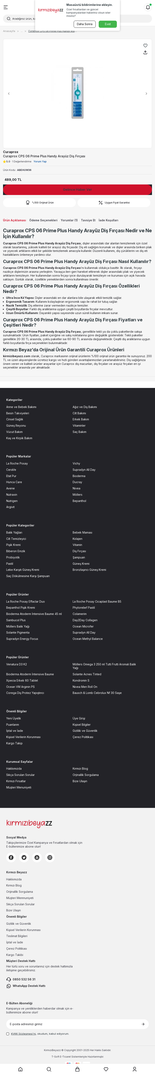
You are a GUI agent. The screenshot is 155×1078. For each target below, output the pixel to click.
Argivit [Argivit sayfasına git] (10, 507)
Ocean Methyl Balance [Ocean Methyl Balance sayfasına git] (88, 638)
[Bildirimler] (148, 7)
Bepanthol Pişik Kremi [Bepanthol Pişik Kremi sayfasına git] (20, 607)
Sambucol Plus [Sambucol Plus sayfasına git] (16, 620)
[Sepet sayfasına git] (77, 1069)
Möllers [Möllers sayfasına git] (77, 494)
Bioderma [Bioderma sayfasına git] (79, 476)
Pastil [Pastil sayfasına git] (9, 563)
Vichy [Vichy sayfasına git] (76, 463)
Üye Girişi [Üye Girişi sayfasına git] (79, 718)
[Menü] (5, 7)
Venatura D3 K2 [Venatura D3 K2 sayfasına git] (16, 664)
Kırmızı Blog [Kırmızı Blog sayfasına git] (80, 768)
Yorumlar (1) (69, 220)
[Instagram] (50, 857)
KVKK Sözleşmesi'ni (23, 1033)
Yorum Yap (40, 161)
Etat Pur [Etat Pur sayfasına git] (11, 476)
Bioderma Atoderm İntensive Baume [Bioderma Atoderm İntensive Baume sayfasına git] (30, 674)
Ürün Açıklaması (14, 220)
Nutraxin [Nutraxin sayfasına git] (11, 494)
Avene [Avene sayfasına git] (10, 488)
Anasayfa (9, 31)
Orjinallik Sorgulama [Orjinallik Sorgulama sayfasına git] (86, 775)
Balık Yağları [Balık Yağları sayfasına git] (14, 532)
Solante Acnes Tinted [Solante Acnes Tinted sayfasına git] (87, 674)
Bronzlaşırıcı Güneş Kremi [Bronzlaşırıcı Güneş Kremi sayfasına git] (89, 569)
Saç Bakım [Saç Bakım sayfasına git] (79, 432)
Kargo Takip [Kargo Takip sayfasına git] (14, 743)
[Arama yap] (48, 1069)
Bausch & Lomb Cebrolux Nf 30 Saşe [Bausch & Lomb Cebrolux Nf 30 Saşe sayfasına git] (97, 693)
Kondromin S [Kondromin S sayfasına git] (81, 680)
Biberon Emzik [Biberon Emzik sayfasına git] (15, 551)
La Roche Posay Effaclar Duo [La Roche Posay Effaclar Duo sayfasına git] (25, 601)
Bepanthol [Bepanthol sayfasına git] (79, 501)
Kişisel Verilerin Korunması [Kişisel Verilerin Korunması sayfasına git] (23, 737)
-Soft (55, 1056)
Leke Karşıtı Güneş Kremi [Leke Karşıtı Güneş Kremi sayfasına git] (22, 569)
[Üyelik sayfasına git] (134, 1069)
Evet (108, 24)
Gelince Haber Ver (77, 189)
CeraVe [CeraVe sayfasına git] (11, 469)
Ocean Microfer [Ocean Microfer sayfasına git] (83, 626)
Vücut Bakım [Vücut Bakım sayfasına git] (14, 432)
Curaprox (10, 152)
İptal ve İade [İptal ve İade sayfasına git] (14, 730)
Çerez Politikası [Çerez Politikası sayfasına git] (83, 737)
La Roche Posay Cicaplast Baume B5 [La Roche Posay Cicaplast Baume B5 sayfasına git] (97, 601)
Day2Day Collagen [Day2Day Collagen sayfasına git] (85, 620)
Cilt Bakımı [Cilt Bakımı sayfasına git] (79, 413)
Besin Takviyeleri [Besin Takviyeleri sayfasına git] (17, 413)
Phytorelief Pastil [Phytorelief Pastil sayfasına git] (84, 607)
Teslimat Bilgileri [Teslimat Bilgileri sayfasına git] (16, 936)
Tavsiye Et (88, 220)
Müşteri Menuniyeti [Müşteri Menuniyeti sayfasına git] (18, 787)
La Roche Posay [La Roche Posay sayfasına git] (17, 463)
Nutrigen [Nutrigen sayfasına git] (12, 501)
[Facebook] (11, 857)
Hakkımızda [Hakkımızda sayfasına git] (14, 768)
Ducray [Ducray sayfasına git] (77, 482)
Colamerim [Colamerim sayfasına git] (80, 614)
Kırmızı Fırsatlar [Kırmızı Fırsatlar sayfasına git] (16, 781)
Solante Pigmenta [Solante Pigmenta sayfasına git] (17, 632)
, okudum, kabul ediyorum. (37, 1033)
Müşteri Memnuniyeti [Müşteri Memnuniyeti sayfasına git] (20, 898)
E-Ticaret (65, 1056)
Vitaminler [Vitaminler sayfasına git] (79, 425)
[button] (7, 93)
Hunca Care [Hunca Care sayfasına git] (14, 482)
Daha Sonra (84, 24)
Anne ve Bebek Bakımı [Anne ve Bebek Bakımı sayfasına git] (21, 407)
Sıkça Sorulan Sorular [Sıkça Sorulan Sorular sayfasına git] (20, 775)
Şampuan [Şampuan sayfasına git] (79, 557)
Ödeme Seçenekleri (43, 220)
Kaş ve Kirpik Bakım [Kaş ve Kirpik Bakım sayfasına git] (19, 438)
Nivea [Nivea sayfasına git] (76, 488)
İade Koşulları (108, 220)
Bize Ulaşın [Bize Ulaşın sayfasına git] (80, 781)
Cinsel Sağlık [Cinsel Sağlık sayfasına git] (14, 419)
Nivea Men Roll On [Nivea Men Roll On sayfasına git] (85, 686)
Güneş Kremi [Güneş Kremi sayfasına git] (81, 563)
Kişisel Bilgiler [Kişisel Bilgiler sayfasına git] (82, 724)
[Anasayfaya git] (20, 1069)
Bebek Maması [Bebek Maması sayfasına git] (82, 532)
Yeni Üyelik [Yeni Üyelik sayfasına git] (13, 718)
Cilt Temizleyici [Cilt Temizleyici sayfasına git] (16, 538)
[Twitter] (24, 857)
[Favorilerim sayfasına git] (106, 1069)
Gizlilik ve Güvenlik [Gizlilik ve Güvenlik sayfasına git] (85, 730)
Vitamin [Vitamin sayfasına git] (77, 544)
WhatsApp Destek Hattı (25, 986)
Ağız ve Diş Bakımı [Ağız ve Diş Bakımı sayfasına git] (85, 407)
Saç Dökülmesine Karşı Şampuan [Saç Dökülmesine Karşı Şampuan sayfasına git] (28, 576)
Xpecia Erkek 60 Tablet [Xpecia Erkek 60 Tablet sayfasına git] (22, 680)
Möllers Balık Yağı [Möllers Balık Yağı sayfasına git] (17, 626)
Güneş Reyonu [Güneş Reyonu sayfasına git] (16, 425)
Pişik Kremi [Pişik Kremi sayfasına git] (13, 544)
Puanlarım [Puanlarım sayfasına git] (12, 724)
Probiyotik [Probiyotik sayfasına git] (13, 557)
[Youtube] (37, 857)
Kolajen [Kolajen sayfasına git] (77, 538)
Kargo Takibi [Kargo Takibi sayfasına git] (14, 955)
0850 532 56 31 (20, 979)
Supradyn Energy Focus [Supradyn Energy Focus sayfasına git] (22, 638)
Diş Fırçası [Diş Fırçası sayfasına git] (79, 551)
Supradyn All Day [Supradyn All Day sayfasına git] (84, 469)
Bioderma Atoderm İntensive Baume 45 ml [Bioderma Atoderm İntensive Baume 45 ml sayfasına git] (34, 614)
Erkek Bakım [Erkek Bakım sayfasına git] (81, 419)
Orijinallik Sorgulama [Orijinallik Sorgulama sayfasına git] (19, 891)
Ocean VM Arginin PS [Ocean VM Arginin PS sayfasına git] (20, 686)
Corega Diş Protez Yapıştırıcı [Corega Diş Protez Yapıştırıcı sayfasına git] (25, 693)
